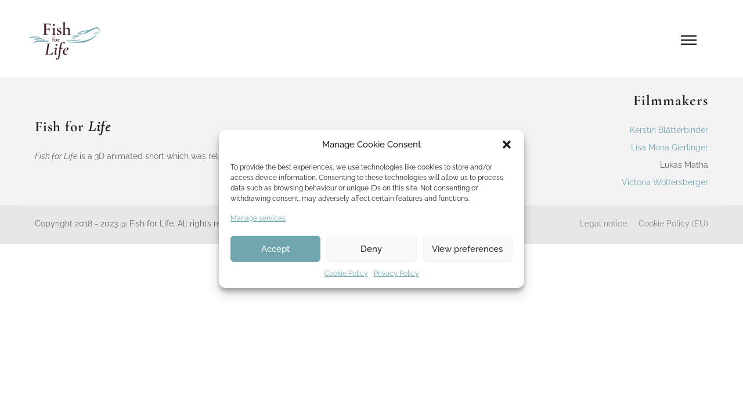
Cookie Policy (346, 273)
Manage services (258, 218)
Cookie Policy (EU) (673, 223)
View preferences (467, 249)
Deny (371, 249)
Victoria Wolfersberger (665, 182)
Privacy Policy (396, 273)
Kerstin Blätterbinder (669, 130)
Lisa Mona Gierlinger (669, 147)
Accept (275, 249)
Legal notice (603, 223)
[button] (507, 144)
